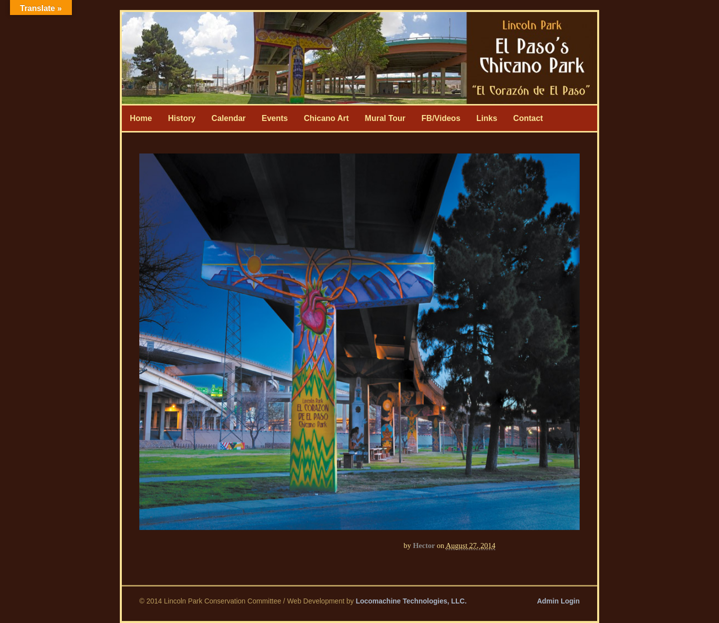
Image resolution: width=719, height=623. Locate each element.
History (181, 118)
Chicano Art (326, 118)
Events (275, 118)
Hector (424, 546)
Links (486, 118)
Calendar (229, 118)
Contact (528, 118)
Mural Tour (385, 118)
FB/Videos (440, 118)
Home (141, 118)
